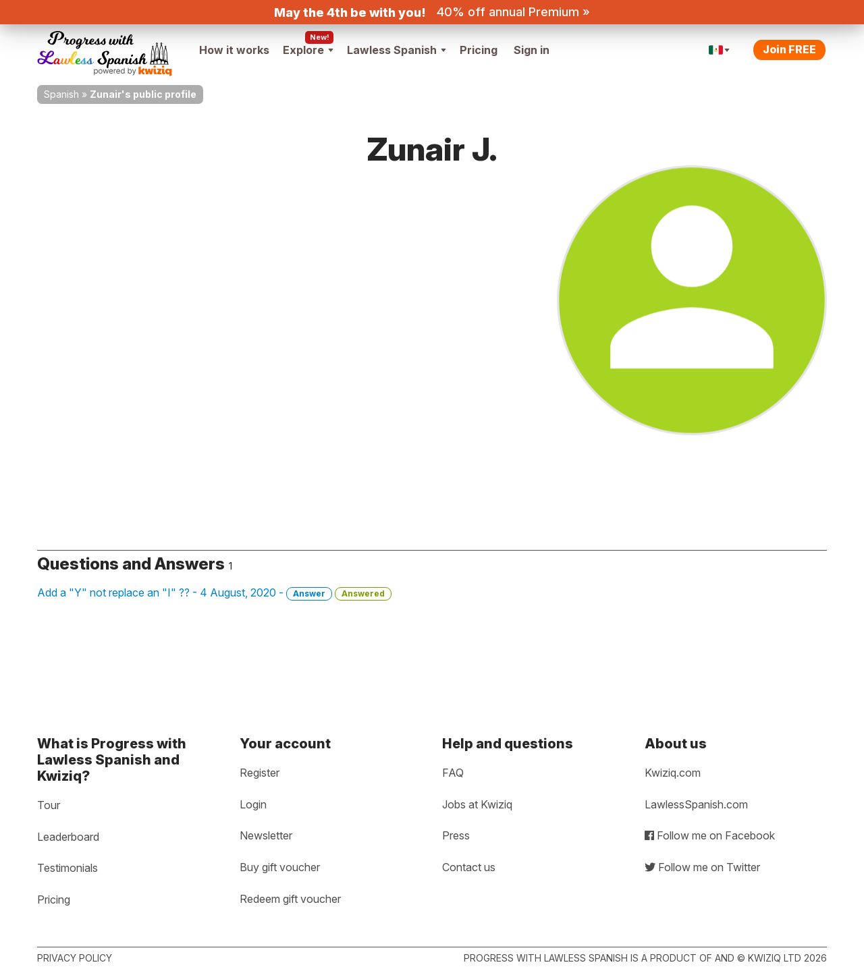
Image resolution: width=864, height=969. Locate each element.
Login (253, 804)
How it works (234, 50)
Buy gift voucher (280, 867)
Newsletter (266, 835)
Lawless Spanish (396, 50)
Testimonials (67, 868)
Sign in (531, 50)
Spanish (61, 94)
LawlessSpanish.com (696, 804)
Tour (48, 805)
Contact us (468, 867)
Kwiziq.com (673, 772)
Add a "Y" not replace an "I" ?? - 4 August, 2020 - (214, 593)
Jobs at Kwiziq (477, 804)
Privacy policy (74, 958)
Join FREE (789, 49)
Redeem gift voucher (290, 899)
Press (456, 835)
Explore (308, 50)
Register (259, 772)
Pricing (478, 50)
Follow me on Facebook (710, 835)
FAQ (453, 772)
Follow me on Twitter (702, 867)
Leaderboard (68, 836)
